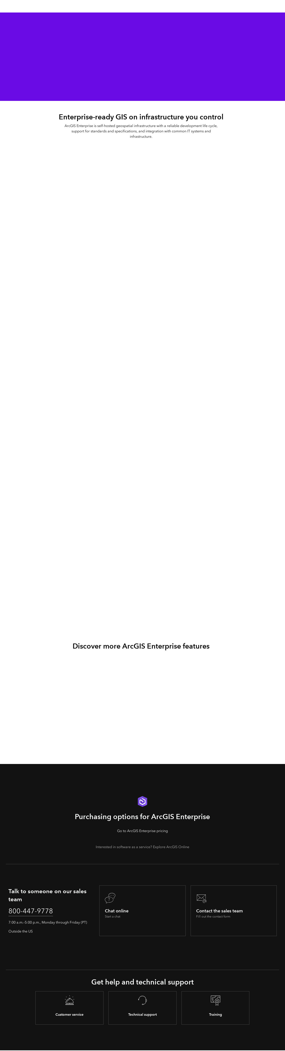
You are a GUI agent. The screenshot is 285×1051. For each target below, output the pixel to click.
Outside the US (20, 932)
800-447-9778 (31, 911)
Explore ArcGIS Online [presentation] (171, 847)
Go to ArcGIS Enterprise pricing (142, 831)
